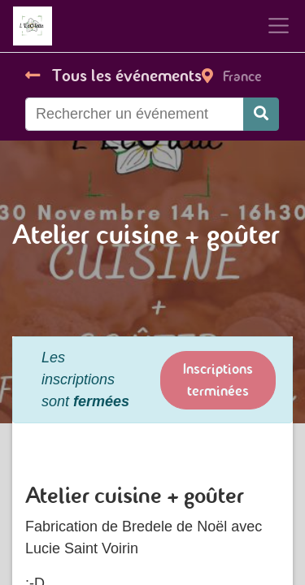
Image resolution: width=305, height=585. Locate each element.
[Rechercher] (261, 114)
